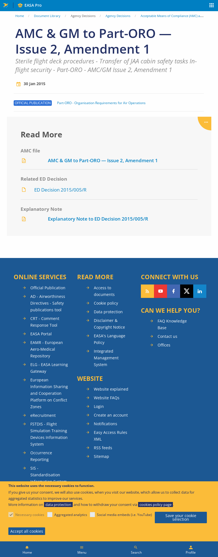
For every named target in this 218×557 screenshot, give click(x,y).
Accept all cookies (26, 531)
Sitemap (101, 456)
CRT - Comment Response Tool (44, 322)
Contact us (167, 336)
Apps (211, 6)
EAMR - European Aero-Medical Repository (46, 349)
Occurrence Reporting (41, 456)
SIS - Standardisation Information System (48, 474)
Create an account (111, 415)
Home (19, 16)
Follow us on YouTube (160, 291)
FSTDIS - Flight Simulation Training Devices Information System (49, 434)
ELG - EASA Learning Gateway (49, 368)
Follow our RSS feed (147, 291)
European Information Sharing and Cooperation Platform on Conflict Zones (49, 393)
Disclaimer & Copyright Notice (109, 324)
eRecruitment (43, 415)
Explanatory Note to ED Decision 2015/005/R (98, 219)
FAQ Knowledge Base (172, 324)
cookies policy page (155, 504)
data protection (58, 504)
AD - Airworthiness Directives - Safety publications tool (47, 303)
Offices (164, 345)
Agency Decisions (118, 16)
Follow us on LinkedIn (199, 291)
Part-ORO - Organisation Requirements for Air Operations (101, 103)
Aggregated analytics (70, 514)
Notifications (105, 423)
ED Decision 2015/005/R (60, 190)
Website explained (111, 389)
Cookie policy (106, 303)
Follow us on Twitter (186, 291)
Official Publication (47, 287)
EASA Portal (41, 333)
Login (99, 406)
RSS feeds (103, 447)
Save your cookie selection (180, 517)
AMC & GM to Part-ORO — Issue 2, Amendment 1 (103, 160)
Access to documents (104, 291)
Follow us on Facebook (173, 291)
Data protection (108, 311)
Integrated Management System (106, 357)
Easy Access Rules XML (110, 436)
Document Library (47, 16)
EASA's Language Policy (109, 339)
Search (136, 552)
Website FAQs (106, 397)
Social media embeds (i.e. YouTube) (124, 514)
